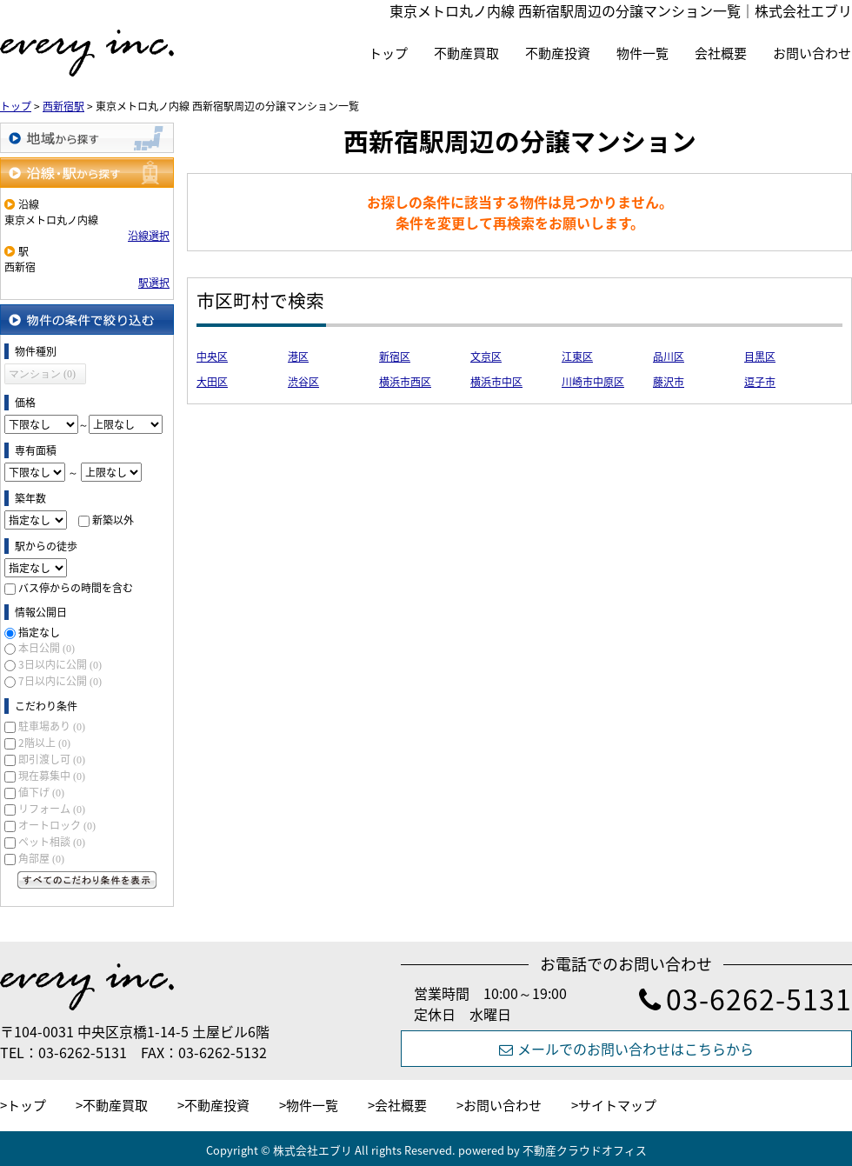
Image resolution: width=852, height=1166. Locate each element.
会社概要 (721, 53)
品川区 (668, 356)
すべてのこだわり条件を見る (86, 880)
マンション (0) (42, 374)
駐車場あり (51, 726)
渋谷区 (303, 382)
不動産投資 (557, 53)
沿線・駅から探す (87, 172)
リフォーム (51, 808)
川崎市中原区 (593, 382)
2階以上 (44, 742)
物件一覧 (642, 53)
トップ (388, 53)
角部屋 (41, 858)
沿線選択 (149, 235)
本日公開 (46, 648)
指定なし (39, 632)
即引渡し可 (51, 759)
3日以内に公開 (60, 664)
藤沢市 (668, 382)
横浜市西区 (405, 382)
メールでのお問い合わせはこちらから (626, 1048)
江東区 (577, 356)
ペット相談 (51, 842)
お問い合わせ (812, 53)
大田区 (212, 382)
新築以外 (113, 520)
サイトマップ (617, 1105)
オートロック (57, 825)
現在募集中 (51, 775)
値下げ (41, 792)
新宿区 (394, 356)
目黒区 (759, 356)
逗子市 (759, 382)
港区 (298, 356)
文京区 (486, 356)
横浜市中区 (496, 382)
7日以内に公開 (60, 681)
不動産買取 (466, 53)
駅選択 (154, 282)
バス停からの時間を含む (75, 588)
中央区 (212, 356)
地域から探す (87, 138)
